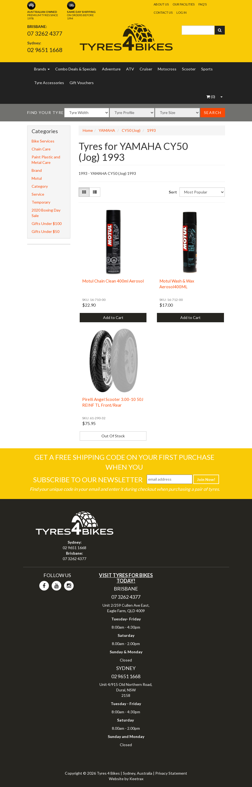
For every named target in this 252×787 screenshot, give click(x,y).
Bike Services (43, 141)
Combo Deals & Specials (75, 69)
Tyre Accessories (49, 82)
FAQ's (202, 4)
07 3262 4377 (44, 33)
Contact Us (163, 12)
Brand (37, 170)
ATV (130, 69)
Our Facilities (184, 4)
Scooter (189, 69)
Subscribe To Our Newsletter (88, 479)
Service (38, 194)
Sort (172, 192)
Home (88, 130)
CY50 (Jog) (131, 130)
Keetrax (136, 778)
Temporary (41, 202)
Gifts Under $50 (45, 231)
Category (40, 186)
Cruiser (146, 69)
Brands (42, 69)
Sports (207, 69)
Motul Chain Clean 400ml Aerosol (113, 280)
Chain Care (41, 149)
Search (212, 112)
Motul (37, 178)
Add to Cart (113, 317)
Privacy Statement (171, 773)
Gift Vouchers (82, 82)
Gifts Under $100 (47, 223)
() (210, 96)
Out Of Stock (113, 436)
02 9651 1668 (44, 49)
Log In (181, 12)
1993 (151, 130)
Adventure (111, 69)
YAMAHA (107, 130)
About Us (161, 4)
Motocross (167, 69)
